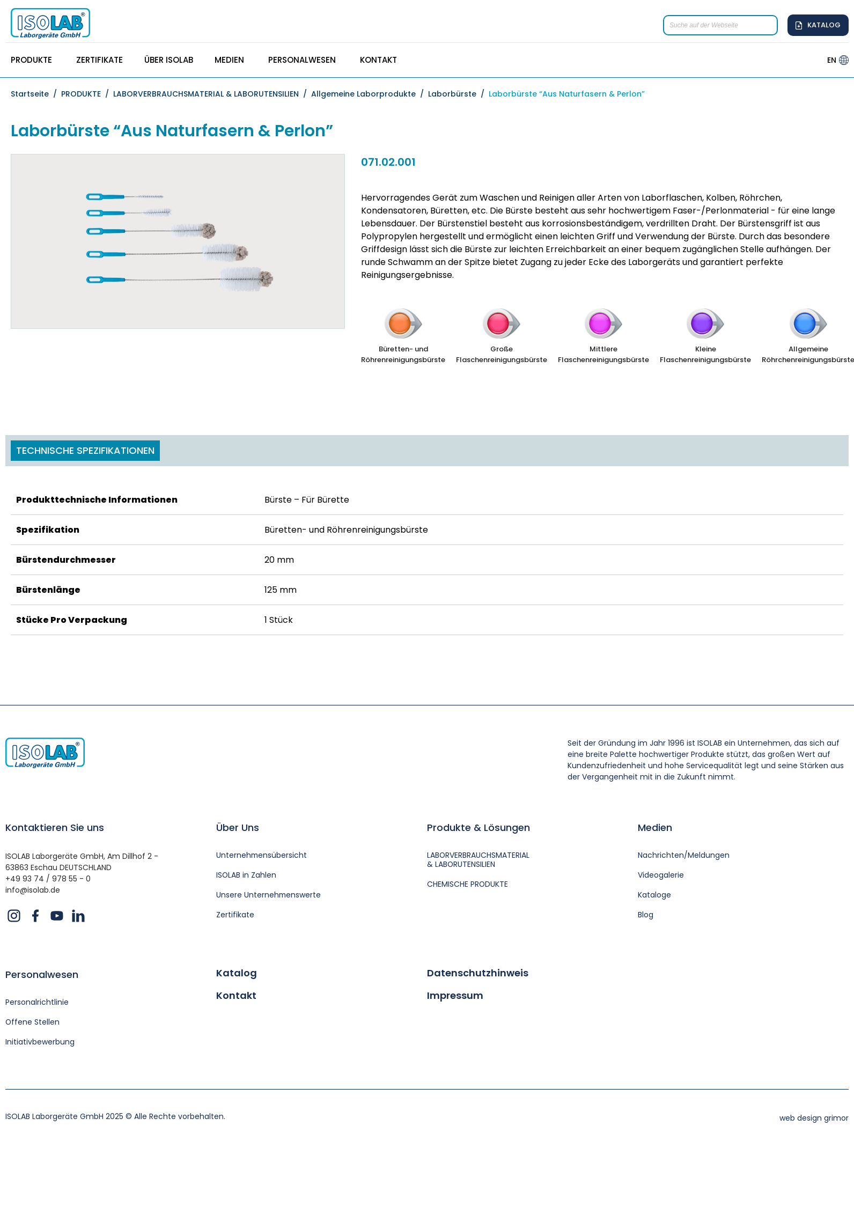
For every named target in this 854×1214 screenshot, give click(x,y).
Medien (655, 827)
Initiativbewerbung (40, 1042)
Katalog (236, 974)
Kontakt (236, 996)
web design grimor (814, 1118)
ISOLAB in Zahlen (246, 875)
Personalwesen (41, 975)
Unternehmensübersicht (262, 855)
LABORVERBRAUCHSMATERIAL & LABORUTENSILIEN (478, 860)
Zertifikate (235, 914)
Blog (645, 914)
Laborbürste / (458, 94)
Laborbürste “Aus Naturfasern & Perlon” (567, 94)
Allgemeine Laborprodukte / (369, 94)
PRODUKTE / (87, 94)
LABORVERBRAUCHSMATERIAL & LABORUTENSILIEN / (212, 94)
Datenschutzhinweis (477, 974)
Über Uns (237, 827)
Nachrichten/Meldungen (684, 855)
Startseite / (36, 94)
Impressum (455, 996)
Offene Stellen (32, 1022)
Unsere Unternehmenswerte (269, 895)
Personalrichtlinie (37, 1002)
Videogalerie (661, 875)
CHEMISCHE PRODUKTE (468, 884)
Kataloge (654, 895)
